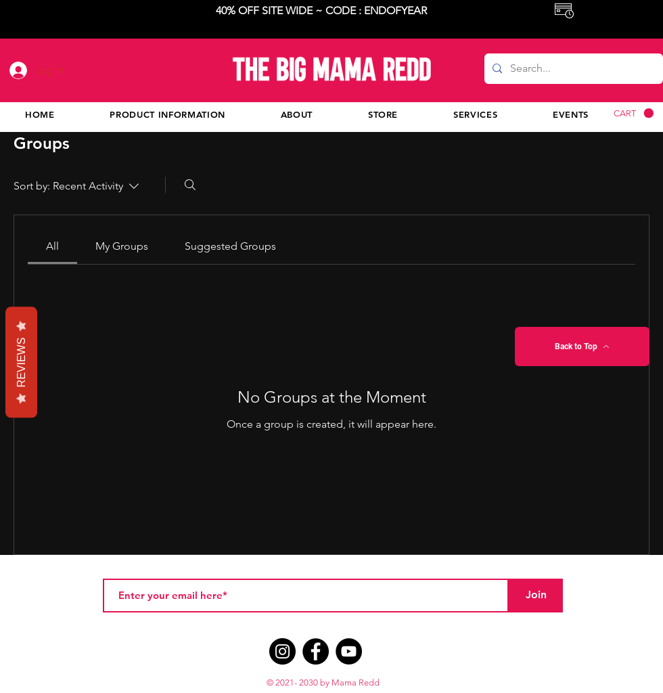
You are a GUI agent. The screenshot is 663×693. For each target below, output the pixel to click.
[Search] (190, 185)
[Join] (536, 595)
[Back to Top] (582, 346)
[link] (52, 246)
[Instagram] (282, 651)
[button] (634, 113)
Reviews (21, 363)
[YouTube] (349, 651)
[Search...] (572, 68)
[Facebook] (315, 651)
